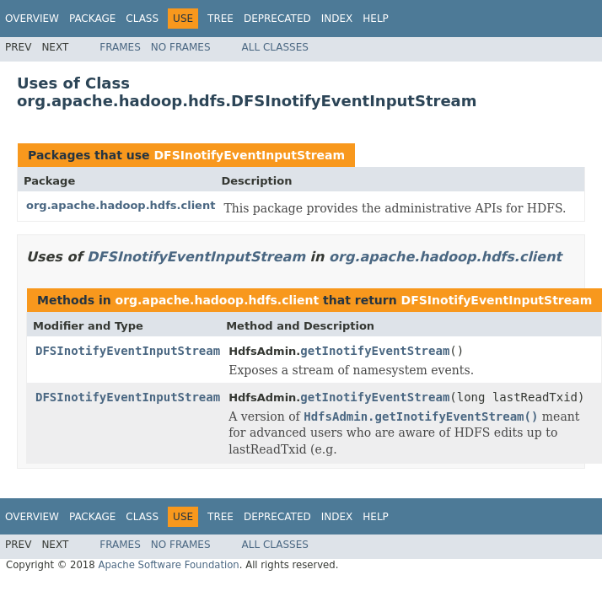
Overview (32, 18)
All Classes (275, 47)
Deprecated (277, 18)
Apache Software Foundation (168, 565)
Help (376, 18)
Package (92, 18)
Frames (120, 47)
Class (142, 18)
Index (337, 18)
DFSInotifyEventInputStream (249, 155)
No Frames (181, 47)
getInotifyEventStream (374, 350)
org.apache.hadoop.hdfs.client (120, 205)
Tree (220, 18)
